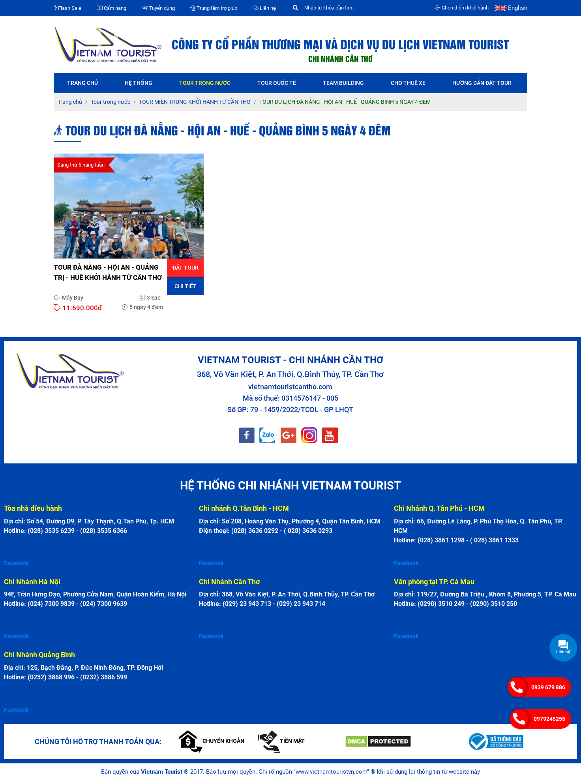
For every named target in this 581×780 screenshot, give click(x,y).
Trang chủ (82, 83)
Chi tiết (185, 286)
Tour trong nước (205, 83)
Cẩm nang (111, 8)
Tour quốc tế (276, 83)
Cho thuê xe (408, 83)
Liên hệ (264, 8)
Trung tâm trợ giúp (213, 8)
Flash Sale (67, 8)
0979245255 (549, 719)
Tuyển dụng (158, 8)
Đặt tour (185, 267)
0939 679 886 (548, 687)
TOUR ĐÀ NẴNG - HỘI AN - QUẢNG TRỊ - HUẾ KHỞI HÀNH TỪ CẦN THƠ (108, 272)
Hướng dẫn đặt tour (482, 83)
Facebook (16, 563)
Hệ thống (138, 83)
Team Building (343, 83)
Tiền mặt (281, 741)
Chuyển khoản (211, 741)
